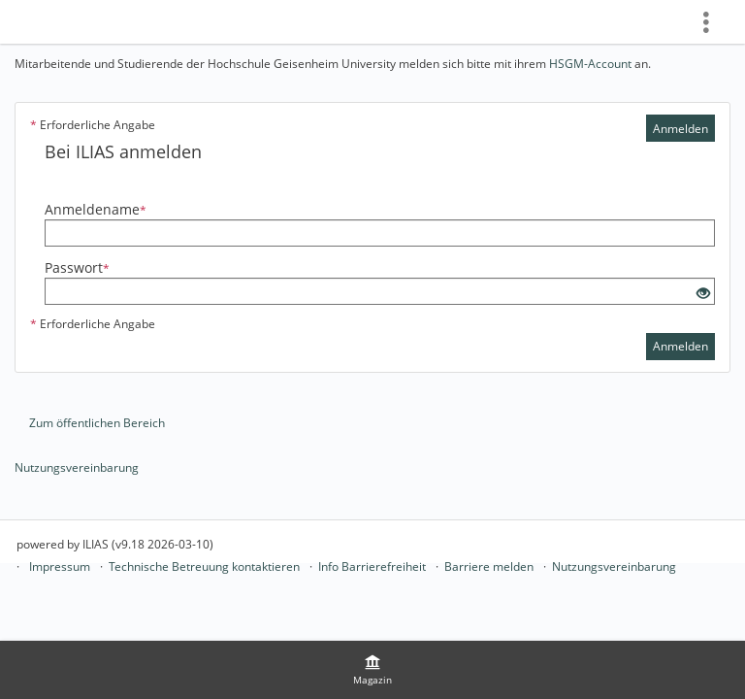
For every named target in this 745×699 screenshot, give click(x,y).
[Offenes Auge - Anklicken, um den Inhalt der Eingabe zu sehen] (703, 293)
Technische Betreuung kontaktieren (204, 566)
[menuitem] (372, 670)
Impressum (59, 566)
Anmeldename (95, 209)
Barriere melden (489, 566)
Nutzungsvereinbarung (77, 467)
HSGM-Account (590, 63)
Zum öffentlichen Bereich (97, 423)
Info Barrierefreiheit (372, 566)
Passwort (77, 267)
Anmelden (680, 128)
